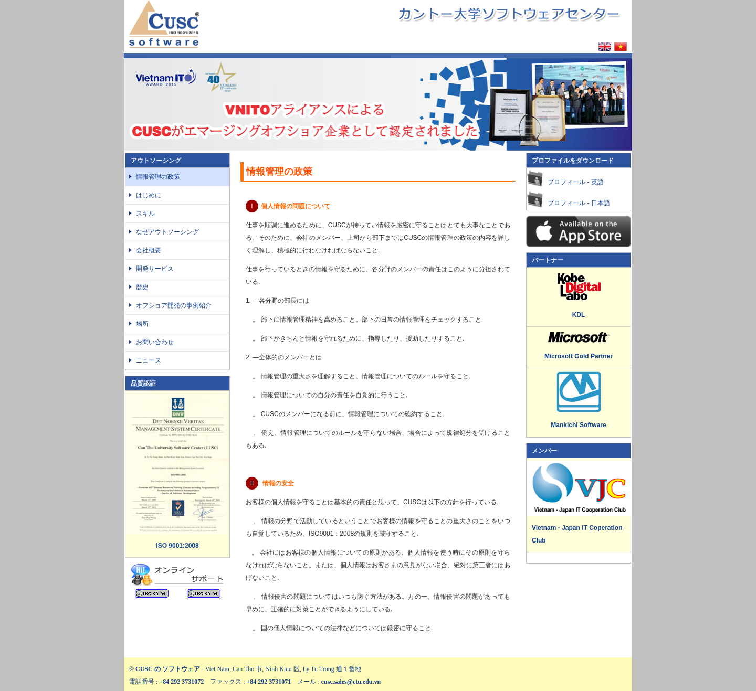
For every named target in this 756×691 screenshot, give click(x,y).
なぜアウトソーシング (167, 232)
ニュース (148, 360)
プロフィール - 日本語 (579, 203)
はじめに (148, 195)
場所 (142, 323)
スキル (148, 213)
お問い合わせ (155, 342)
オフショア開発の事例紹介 (174, 305)
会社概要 (148, 250)
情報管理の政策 (158, 176)
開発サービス (155, 268)
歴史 (142, 287)
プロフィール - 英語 (576, 182)
